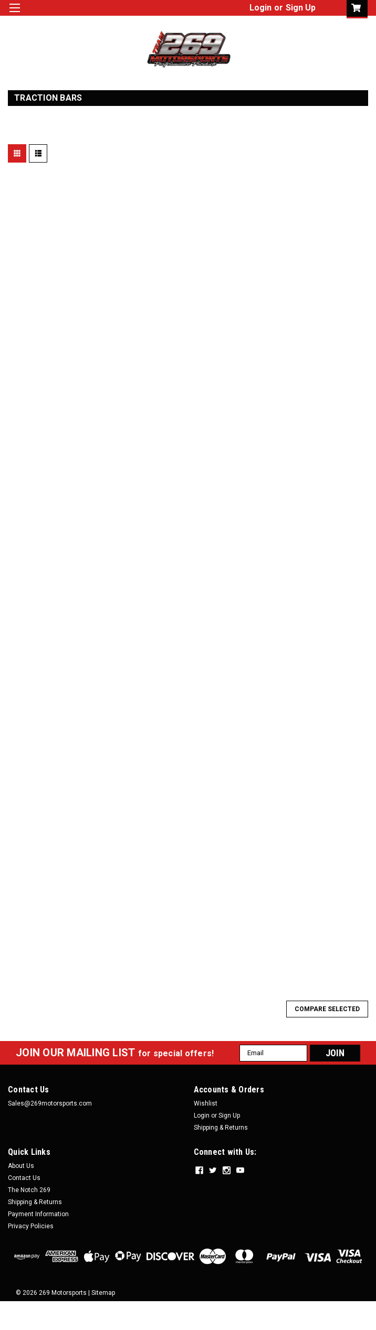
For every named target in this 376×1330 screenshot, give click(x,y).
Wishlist (205, 1103)
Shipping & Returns (221, 1127)
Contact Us (24, 1178)
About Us (21, 1166)
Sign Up (301, 8)
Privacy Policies (31, 1226)
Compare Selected (327, 1009)
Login (260, 8)
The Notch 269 (29, 1190)
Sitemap (103, 1292)
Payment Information (38, 1214)
